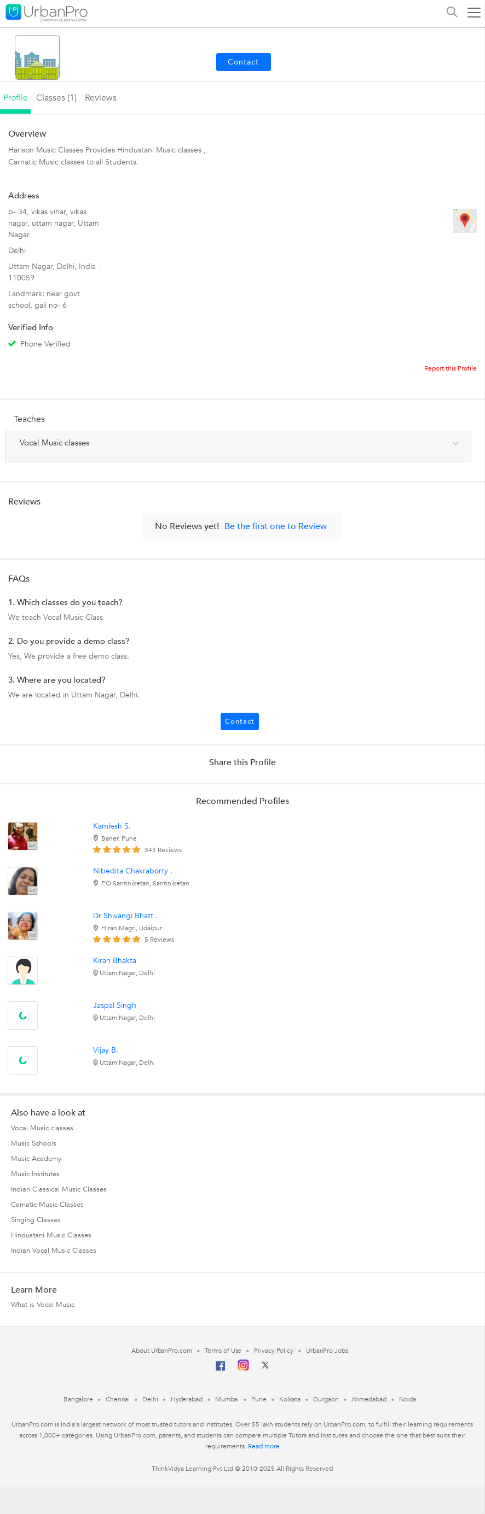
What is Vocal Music (42, 1305)
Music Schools (33, 1143)
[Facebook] (220, 1370)
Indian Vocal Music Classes (53, 1250)
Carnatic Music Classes (47, 1205)
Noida (408, 1399)
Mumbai (227, 1399)
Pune (259, 1399)
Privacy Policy (273, 1350)
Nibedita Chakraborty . (132, 871)
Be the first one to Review (275, 526)
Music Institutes (35, 1174)
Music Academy (36, 1159)
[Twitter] (265, 1368)
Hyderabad (187, 1399)
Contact (240, 721)
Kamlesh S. (112, 826)
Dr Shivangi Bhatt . (125, 916)
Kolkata (290, 1399)
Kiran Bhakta (114, 960)
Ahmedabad (368, 1399)
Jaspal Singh (114, 1005)
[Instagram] (243, 1368)
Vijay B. (105, 1050)
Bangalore (78, 1399)
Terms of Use (223, 1350)
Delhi (150, 1399)
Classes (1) (56, 98)
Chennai (118, 1399)
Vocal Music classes (42, 1128)
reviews (101, 98)
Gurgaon (325, 1399)
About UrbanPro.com (161, 1350)
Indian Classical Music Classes (59, 1189)
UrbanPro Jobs (327, 1350)
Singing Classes (36, 1220)
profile (15, 98)
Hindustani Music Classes (51, 1235)
